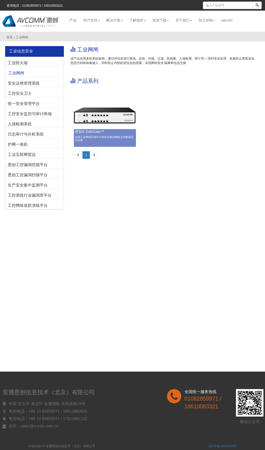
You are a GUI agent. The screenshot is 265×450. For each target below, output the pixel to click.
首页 (9, 37)
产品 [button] (73, 20)
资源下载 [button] (160, 20)
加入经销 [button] (206, 20)
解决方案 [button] (114, 20)
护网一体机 (18, 144)
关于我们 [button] (183, 20)
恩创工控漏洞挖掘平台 (28, 165)
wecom (227, 20)
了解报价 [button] (137, 20)
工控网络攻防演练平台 (28, 205)
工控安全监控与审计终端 (30, 114)
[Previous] (78, 155)
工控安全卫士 (20, 93)
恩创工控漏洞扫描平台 (28, 175)
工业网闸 (16, 73)
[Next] (94, 155)
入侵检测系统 (20, 124)
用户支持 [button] (91, 20)
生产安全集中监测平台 (28, 185)
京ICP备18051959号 (222, 446)
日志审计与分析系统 (26, 134)
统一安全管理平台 (24, 103)
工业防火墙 (18, 63)
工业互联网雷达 (22, 154)
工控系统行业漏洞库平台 (30, 195)
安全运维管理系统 (24, 83)
